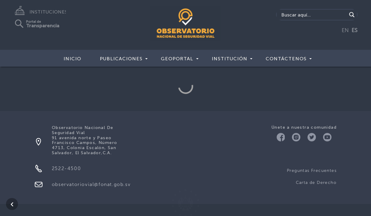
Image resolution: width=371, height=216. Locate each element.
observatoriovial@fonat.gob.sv (91, 184)
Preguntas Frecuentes (312, 170)
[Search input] (313, 15)
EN (345, 30)
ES (355, 30)
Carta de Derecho (316, 182)
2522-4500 (66, 168)
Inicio (72, 59)
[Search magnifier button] (352, 15)
